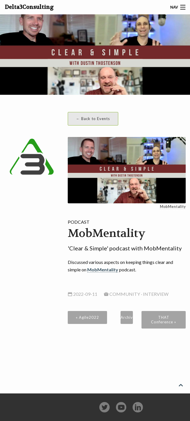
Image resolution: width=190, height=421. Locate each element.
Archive (127, 317)
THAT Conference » (163, 319)
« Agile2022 (87, 317)
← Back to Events (93, 118)
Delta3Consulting (29, 7)
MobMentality (173, 206)
